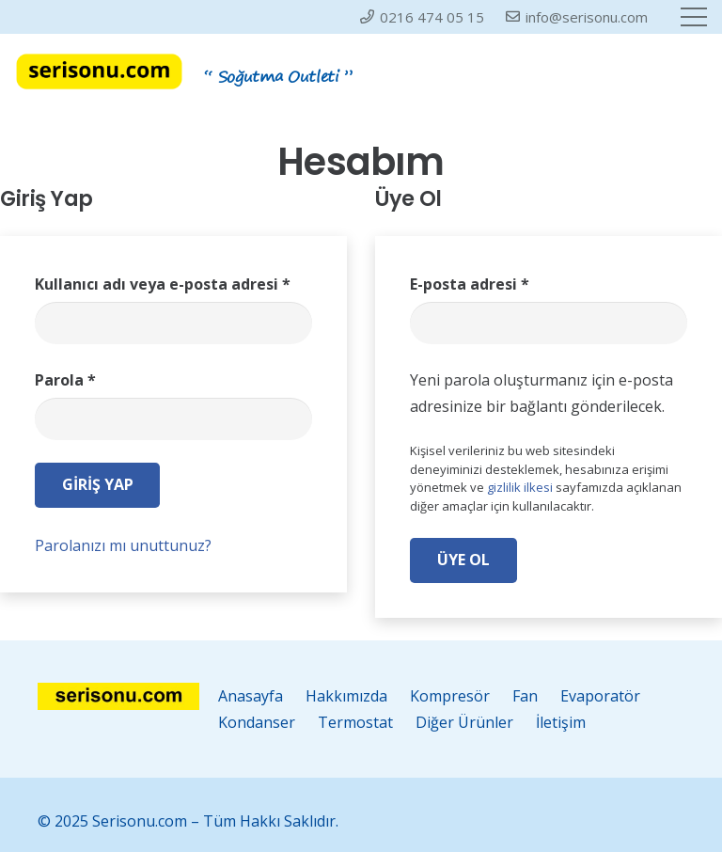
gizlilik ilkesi (520, 487)
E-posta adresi (469, 284)
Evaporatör (600, 696)
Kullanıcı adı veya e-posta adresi (162, 284)
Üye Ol (463, 559)
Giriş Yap (97, 484)
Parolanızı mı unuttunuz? (123, 545)
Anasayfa (250, 696)
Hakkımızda (346, 696)
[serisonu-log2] (99, 71)
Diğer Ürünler (464, 722)
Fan (525, 696)
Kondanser (256, 722)
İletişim (561, 722)
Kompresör (450, 696)
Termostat (355, 722)
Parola (65, 380)
